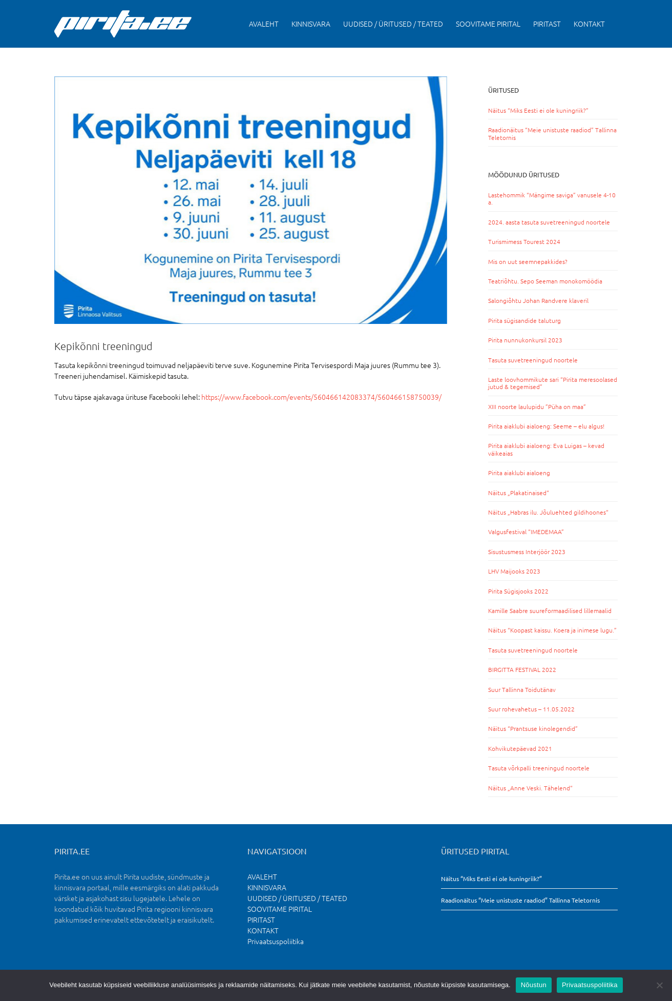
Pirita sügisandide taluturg (524, 320)
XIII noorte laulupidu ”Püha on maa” (537, 406)
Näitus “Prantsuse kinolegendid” (533, 728)
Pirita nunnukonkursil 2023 (525, 340)
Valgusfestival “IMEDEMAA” (526, 531)
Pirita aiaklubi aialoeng (519, 472)
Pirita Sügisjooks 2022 (518, 591)
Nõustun (534, 985)
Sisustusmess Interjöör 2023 (526, 551)
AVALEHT (262, 876)
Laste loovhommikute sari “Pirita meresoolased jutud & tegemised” (552, 383)
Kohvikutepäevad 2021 (520, 748)
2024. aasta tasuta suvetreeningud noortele (549, 222)
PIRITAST (261, 919)
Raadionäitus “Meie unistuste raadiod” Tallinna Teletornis (552, 133)
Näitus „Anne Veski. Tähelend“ (530, 788)
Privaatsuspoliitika (275, 941)
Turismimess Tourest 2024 (524, 241)
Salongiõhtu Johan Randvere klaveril (538, 300)
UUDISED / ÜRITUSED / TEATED (297, 898)
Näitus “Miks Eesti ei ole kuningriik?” (538, 110)
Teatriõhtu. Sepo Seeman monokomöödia (545, 281)
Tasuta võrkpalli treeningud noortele (539, 768)
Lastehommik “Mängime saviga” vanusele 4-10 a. (552, 198)
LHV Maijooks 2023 (514, 571)
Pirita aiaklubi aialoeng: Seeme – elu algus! (546, 426)
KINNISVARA (266, 887)
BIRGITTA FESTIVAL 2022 (522, 669)
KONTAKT (263, 930)
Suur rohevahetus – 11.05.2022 (531, 709)
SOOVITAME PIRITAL (279, 909)
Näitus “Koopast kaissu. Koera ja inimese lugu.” (552, 630)
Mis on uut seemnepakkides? (528, 261)
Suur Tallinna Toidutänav (522, 689)
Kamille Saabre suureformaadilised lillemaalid (550, 610)
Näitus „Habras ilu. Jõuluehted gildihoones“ (548, 512)
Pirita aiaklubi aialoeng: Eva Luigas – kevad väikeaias (546, 449)
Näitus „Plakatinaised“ (518, 492)
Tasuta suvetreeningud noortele (533, 360)
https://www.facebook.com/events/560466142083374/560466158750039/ (321, 397)
